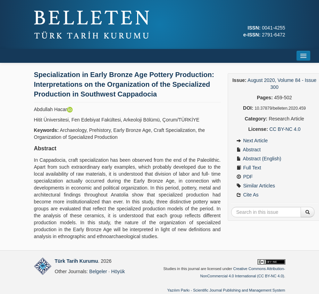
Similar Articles (255, 185)
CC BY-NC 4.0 (285, 129)
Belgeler (98, 271)
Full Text (248, 167)
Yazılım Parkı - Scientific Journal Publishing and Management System (226, 290)
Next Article (252, 140)
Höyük (118, 271)
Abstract (248, 149)
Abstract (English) (259, 158)
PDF (244, 176)
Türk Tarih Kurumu (76, 261)
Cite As (247, 195)
